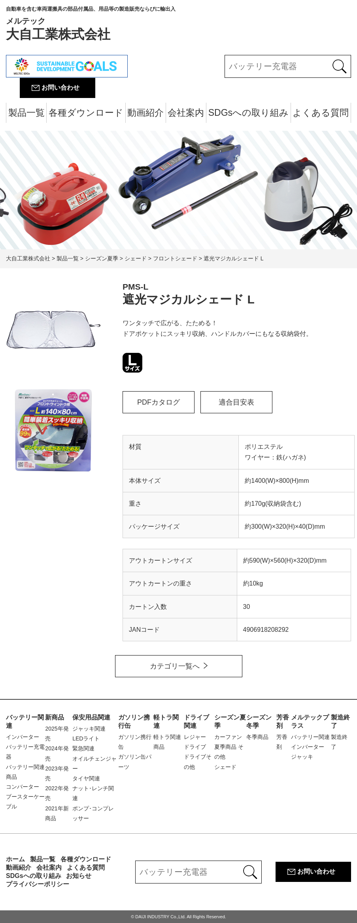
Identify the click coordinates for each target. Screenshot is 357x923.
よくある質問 (321, 112)
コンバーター (22, 787)
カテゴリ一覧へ (175, 666)
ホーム (15, 859)
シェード (225, 767)
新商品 (54, 717)
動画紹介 (145, 112)
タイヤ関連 (86, 778)
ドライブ (195, 747)
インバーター (22, 737)
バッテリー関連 (310, 737)
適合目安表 (236, 402)
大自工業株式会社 (91, 23)
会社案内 (186, 112)
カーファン (228, 737)
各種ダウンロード (86, 112)
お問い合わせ (60, 87)
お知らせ (78, 875)
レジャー (195, 737)
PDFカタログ (158, 402)
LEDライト (86, 738)
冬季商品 (257, 737)
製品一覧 (26, 112)
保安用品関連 (91, 717)
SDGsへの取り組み (248, 112)
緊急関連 (83, 748)
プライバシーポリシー (37, 884)
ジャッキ (302, 756)
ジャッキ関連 (89, 728)
